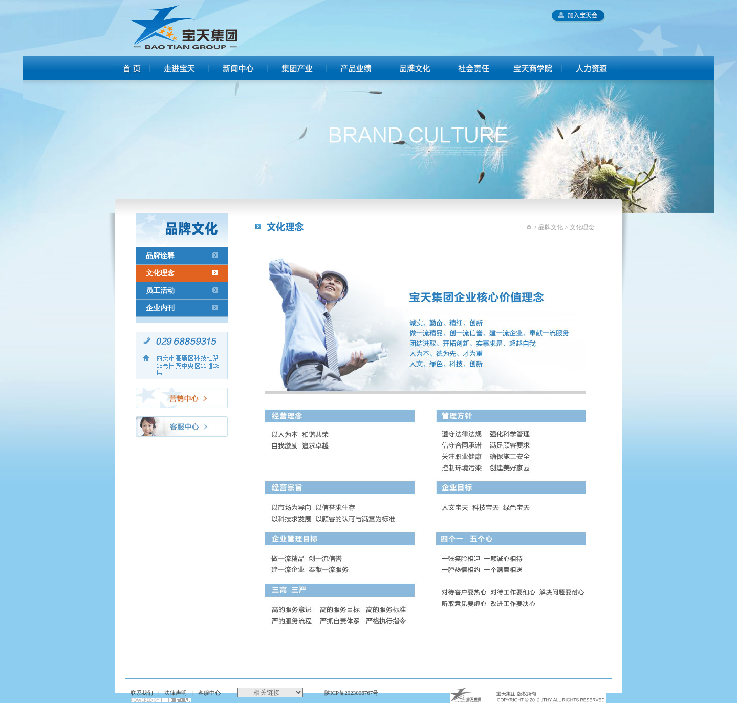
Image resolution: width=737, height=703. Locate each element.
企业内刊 (160, 308)
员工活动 (160, 290)
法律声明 (175, 693)
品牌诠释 (160, 256)
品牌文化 (550, 227)
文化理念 (160, 273)
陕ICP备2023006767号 (351, 693)
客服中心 (209, 693)
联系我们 (142, 693)
